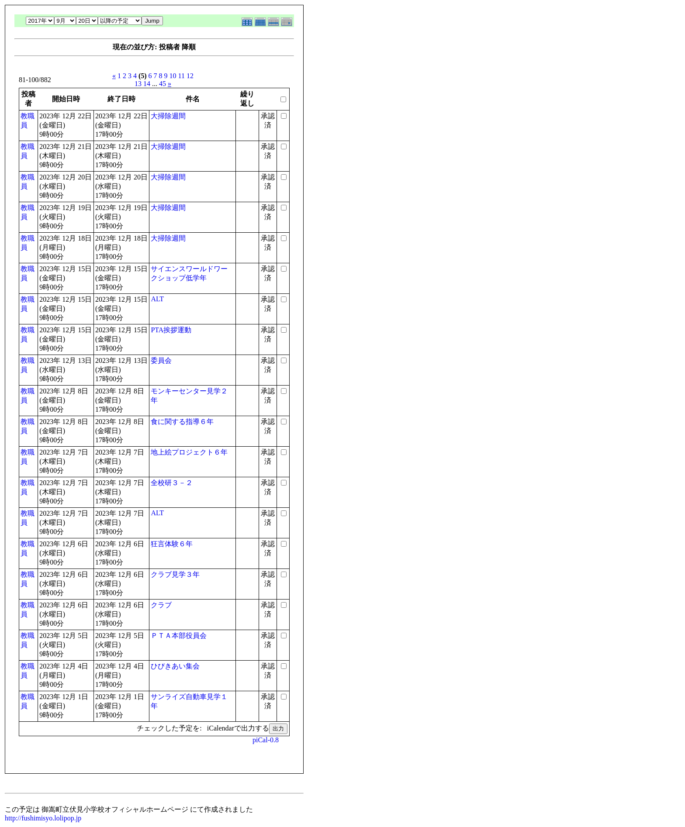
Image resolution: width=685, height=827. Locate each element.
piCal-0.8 (266, 740)
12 (190, 75)
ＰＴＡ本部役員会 (179, 635)
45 (162, 83)
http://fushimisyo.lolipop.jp (43, 818)
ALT (157, 299)
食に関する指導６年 (182, 421)
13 (138, 83)
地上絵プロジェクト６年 (189, 452)
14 (146, 83)
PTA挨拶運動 (171, 330)
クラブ (161, 605)
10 (173, 75)
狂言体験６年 (172, 544)
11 (181, 75)
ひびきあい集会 (175, 666)
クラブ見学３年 (175, 574)
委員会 (161, 360)
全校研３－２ (172, 482)
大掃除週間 (168, 116)
